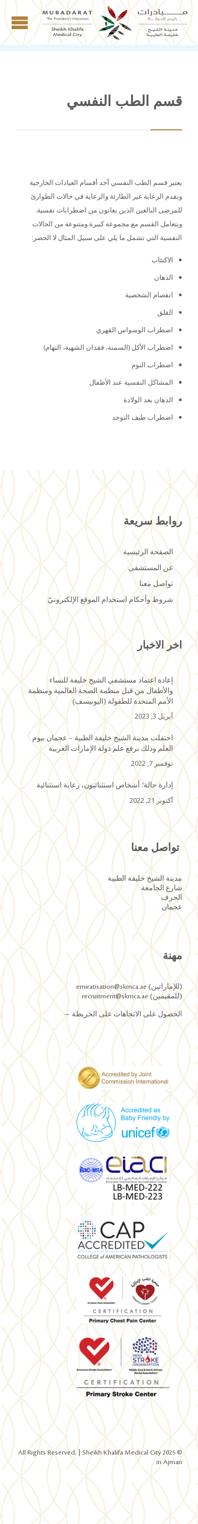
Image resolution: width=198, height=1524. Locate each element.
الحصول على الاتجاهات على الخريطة (126, 1014)
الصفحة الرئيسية (148, 552)
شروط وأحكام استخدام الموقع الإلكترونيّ (110, 600)
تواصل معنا (156, 584)
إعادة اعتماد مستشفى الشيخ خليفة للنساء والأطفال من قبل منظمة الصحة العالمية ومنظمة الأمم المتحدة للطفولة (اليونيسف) (100, 691)
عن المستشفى (150, 568)
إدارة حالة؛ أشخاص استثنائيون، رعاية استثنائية (104, 785)
